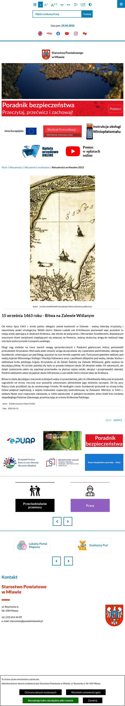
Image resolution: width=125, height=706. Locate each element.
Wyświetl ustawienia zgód (85, 692)
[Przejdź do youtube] (67, 33)
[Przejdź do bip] (49, 33)
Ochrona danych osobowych (40, 692)
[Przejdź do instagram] (76, 33)
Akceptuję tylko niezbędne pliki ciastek (50, 700)
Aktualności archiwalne (36, 167)
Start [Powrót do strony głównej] (4, 167)
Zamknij (92, 700)
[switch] (62, 5)
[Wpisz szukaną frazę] (57, 14)
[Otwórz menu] (121, 4)
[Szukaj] (87, 14)
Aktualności (15, 167)
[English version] (40, 33)
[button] (35, 5)
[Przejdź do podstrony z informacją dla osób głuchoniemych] (85, 33)
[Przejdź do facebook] (58, 33)
